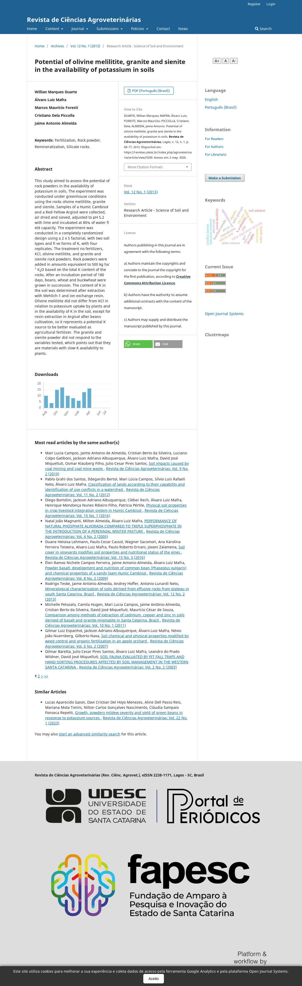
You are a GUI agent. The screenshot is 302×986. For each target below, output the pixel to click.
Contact (163, 28)
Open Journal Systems (224, 313)
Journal (78, 28)
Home (32, 28)
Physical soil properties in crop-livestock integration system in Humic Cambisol (116, 508)
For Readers (214, 138)
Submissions (108, 28)
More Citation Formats (145, 167)
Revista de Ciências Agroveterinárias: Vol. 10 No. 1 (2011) (112, 623)
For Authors (214, 146)
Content (52, 28)
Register (254, 4)
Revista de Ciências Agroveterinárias (84, 19)
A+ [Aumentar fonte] (217, 61)
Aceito (154, 979)
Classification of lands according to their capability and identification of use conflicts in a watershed (115, 487)
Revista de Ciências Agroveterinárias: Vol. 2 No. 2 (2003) (128, 667)
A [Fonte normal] (225, 61)
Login (271, 4)
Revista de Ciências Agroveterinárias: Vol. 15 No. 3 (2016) (95, 557)
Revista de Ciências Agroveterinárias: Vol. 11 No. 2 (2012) (102, 492)
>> (46, 676)
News (183, 28)
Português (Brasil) (220, 107)
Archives (57, 46)
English (211, 99)
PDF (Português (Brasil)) (150, 90)
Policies (138, 28)
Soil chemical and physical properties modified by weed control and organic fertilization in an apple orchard (117, 638)
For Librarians (215, 154)
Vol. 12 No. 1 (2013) (85, 46)
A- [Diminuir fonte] (234, 61)
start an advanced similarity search (89, 734)
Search (263, 28)
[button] (138, 344)
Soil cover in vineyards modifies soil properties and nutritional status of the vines (115, 549)
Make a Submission (225, 178)
